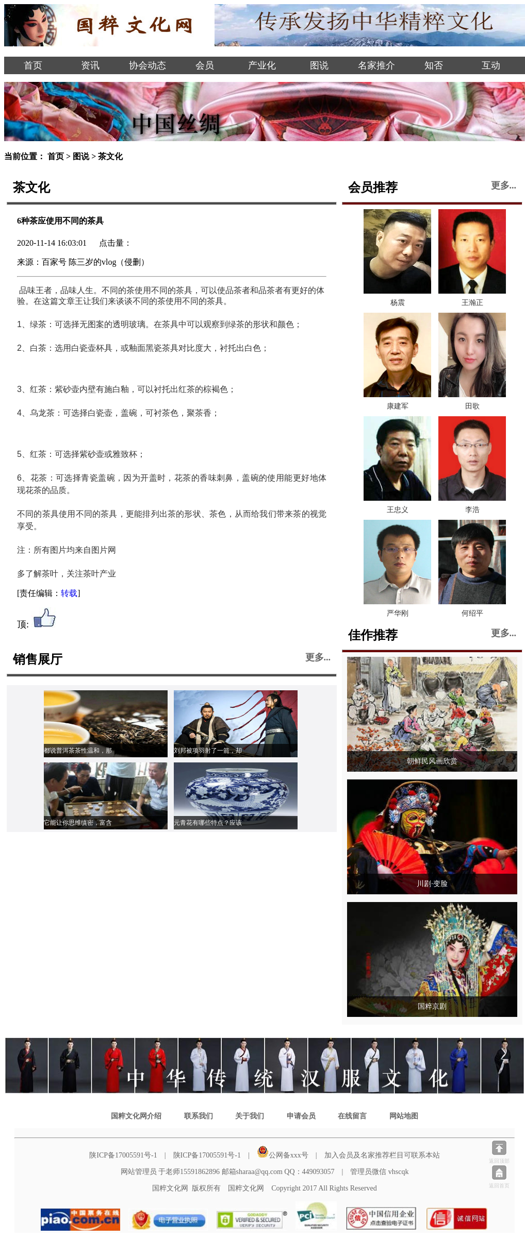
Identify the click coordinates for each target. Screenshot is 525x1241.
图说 (319, 65)
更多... (318, 657)
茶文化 (110, 156)
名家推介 (376, 65)
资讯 (90, 65)
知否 (433, 65)
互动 (491, 65)
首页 (33, 65)
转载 (69, 593)
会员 (204, 65)
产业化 (262, 65)
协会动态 (147, 65)
